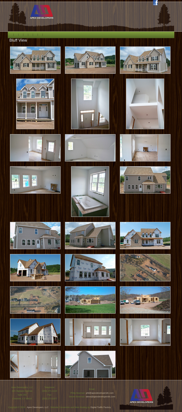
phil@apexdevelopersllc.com (100, 393)
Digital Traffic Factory (100, 407)
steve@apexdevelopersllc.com (100, 396)
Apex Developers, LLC (38, 407)
